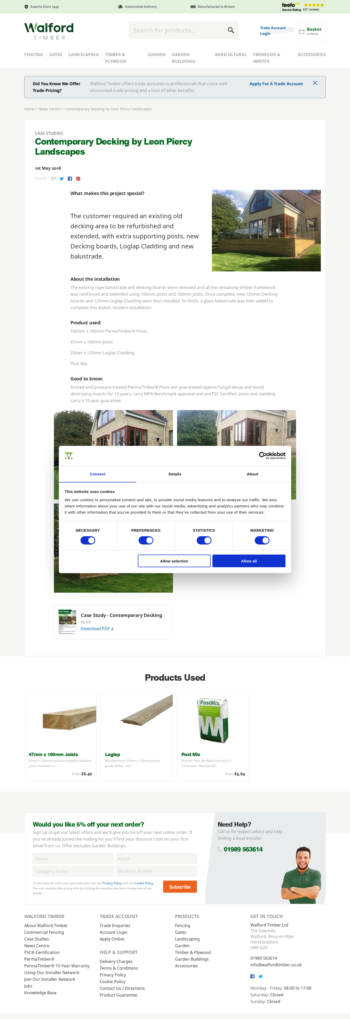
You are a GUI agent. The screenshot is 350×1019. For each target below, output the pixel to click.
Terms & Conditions (119, 968)
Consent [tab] (98, 474)
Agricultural (231, 54)
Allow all (249, 561)
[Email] (156, 858)
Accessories (312, 54)
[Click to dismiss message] (315, 83)
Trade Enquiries (115, 925)
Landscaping (83, 54)
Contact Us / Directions (122, 988)
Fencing (33, 54)
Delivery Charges (116, 961)
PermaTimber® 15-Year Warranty (57, 966)
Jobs (28, 986)
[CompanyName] (73, 871)
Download (97, 628)
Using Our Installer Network (51, 972)
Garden (157, 54)
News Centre (49, 108)
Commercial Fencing (44, 932)
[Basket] (310, 31)
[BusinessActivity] (156, 871)
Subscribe (180, 887)
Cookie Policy (143, 883)
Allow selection (174, 561)
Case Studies (36, 939)
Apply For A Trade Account (276, 84)
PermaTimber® (39, 959)
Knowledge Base (40, 993)
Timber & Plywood (115, 58)
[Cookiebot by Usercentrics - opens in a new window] (262, 455)
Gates (55, 54)
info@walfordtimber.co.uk (276, 965)
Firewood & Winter (267, 58)
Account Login (114, 932)
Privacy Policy (112, 883)
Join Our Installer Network (49, 979)
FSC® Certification (42, 952)
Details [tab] (175, 474)
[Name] (73, 858)
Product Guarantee (118, 995)
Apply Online (112, 939)
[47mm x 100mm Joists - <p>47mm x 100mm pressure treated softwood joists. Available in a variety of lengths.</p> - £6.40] (60, 737)
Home (29, 108)
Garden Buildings (183, 58)
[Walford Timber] (48, 31)
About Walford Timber (46, 925)
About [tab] (252, 474)
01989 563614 (243, 849)
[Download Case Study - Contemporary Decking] (67, 622)
